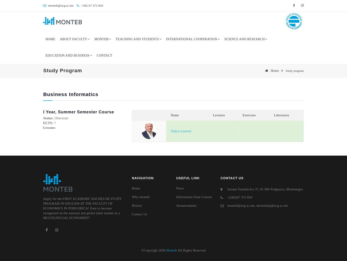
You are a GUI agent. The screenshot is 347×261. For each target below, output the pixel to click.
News (180, 188)
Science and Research (245, 39)
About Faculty (75, 39)
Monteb (102, 39)
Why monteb (141, 197)
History (137, 205)
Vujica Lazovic (181, 131)
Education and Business (68, 55)
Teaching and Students (139, 39)
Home (50, 39)
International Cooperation (193, 39)
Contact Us (139, 214)
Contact (104, 55)
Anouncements (186, 205)
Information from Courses (194, 197)
